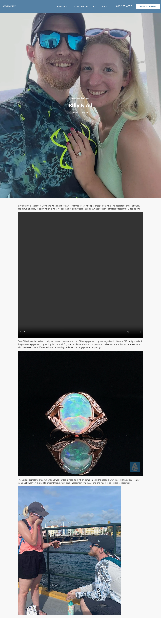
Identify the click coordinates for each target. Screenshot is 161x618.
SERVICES (62, 6)
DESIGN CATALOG (80, 6)
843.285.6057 (124, 6)
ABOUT (105, 6)
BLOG (95, 6)
